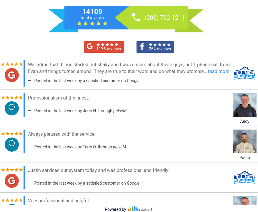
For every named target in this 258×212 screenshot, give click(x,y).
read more (218, 71)
